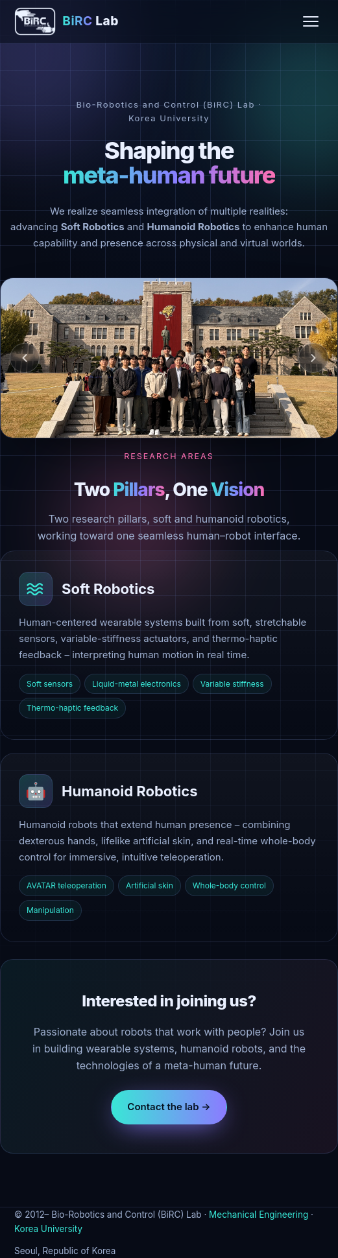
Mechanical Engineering (258, 1214)
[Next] (313, 358)
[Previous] (25, 358)
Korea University (48, 1229)
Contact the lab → (168, 1106)
